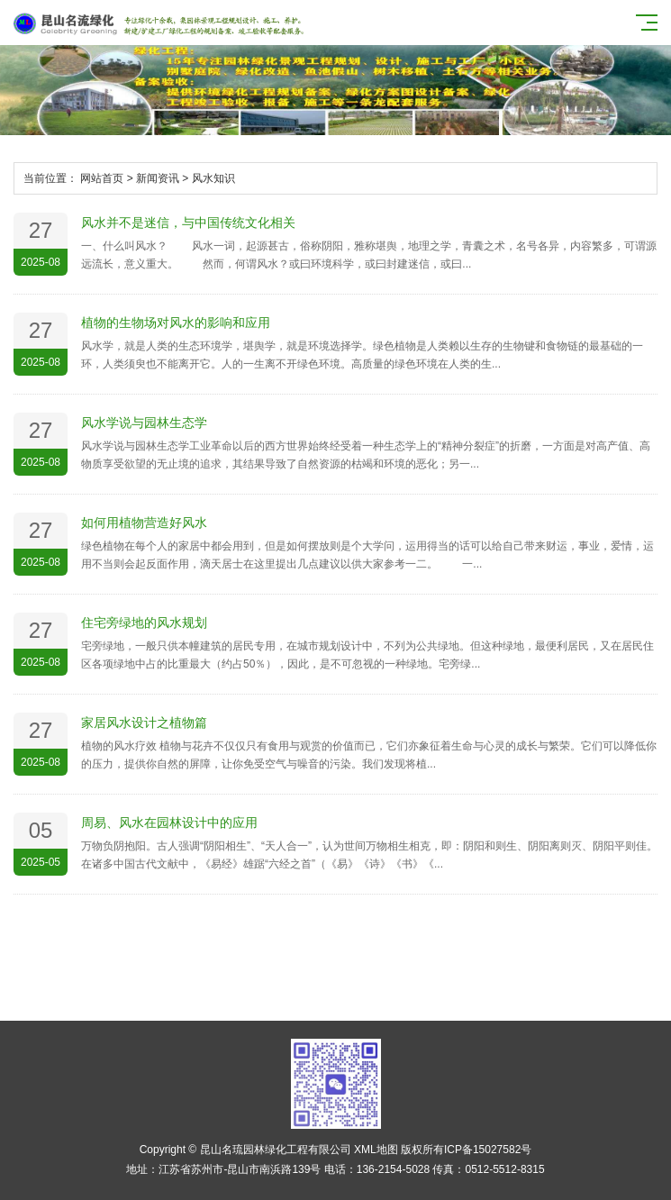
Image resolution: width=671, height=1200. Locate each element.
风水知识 (213, 178)
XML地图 (376, 1149)
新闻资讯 (157, 178)
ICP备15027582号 (487, 1149)
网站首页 (101, 178)
